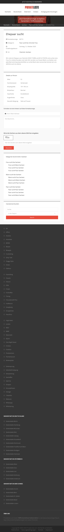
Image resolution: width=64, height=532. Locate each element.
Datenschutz (15, 530)
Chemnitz (22, 52)
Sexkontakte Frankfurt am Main (16, 447)
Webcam (9, 399)
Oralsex (8, 346)
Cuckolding (9, 254)
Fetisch (8, 282)
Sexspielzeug (10, 374)
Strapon (8, 384)
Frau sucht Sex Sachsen (13, 162)
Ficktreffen (9, 293)
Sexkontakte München (13, 428)
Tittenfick (9, 395)
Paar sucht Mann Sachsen (16, 195)
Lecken (8, 324)
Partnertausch (10, 357)
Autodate (9, 239)
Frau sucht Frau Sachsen (16, 168)
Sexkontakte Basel (11, 500)
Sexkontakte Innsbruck (13, 479)
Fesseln (8, 278)
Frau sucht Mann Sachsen (16, 165)
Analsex (8, 236)
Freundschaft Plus (11, 300)
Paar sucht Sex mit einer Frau (28, 43)
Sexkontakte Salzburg (12, 475)
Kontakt (40, 530)
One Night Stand (11, 342)
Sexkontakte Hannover (13, 454)
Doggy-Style (9, 261)
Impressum (49, 530)
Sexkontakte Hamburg (13, 425)
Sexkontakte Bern (11, 492)
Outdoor (8, 349)
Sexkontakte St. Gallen (13, 496)
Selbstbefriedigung (12, 370)
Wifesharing (10, 406)
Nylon (8, 338)
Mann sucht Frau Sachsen (16, 177)
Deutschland (17, 12)
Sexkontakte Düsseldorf (13, 439)
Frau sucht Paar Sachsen (16, 170)
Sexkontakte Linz (11, 471)
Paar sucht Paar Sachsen (16, 190)
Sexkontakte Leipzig (12, 436)
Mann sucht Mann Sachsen (16, 180)
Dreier (8, 265)
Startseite (8, 12)
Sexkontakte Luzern (12, 503)
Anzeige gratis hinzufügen (49, 12)
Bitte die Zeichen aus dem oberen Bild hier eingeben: (21, 133)
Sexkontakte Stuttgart (12, 450)
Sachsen (24, 25)
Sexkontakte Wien (11, 464)
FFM (7, 285)
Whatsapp (9, 403)
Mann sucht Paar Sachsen (16, 183)
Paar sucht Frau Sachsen (16, 192)
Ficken (8, 289)
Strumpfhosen (10, 388)
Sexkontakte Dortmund (13, 443)
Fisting (8, 296)
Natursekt (9, 335)
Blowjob (8, 250)
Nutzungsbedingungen (28, 530)
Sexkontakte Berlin (12, 421)
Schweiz (35, 12)
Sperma (8, 381)
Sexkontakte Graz (11, 468)
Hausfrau (9, 314)
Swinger (8, 392)
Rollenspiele (10, 360)
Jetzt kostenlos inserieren (32, 2)
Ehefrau (8, 268)
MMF (7, 331)
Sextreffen (9, 377)
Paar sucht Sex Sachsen (36, 25)
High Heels (9, 320)
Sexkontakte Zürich (12, 489)
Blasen (8, 247)
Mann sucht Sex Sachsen (13, 174)
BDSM (8, 243)
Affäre (8, 232)
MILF (7, 328)
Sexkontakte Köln (11, 432)
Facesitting (9, 274)
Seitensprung (10, 366)
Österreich (27, 12)
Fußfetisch (9, 303)
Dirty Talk (9, 257)
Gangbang (9, 307)
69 (7, 228)
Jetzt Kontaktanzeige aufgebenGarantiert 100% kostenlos (32, 19)
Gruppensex (10, 311)
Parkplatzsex (10, 353)
